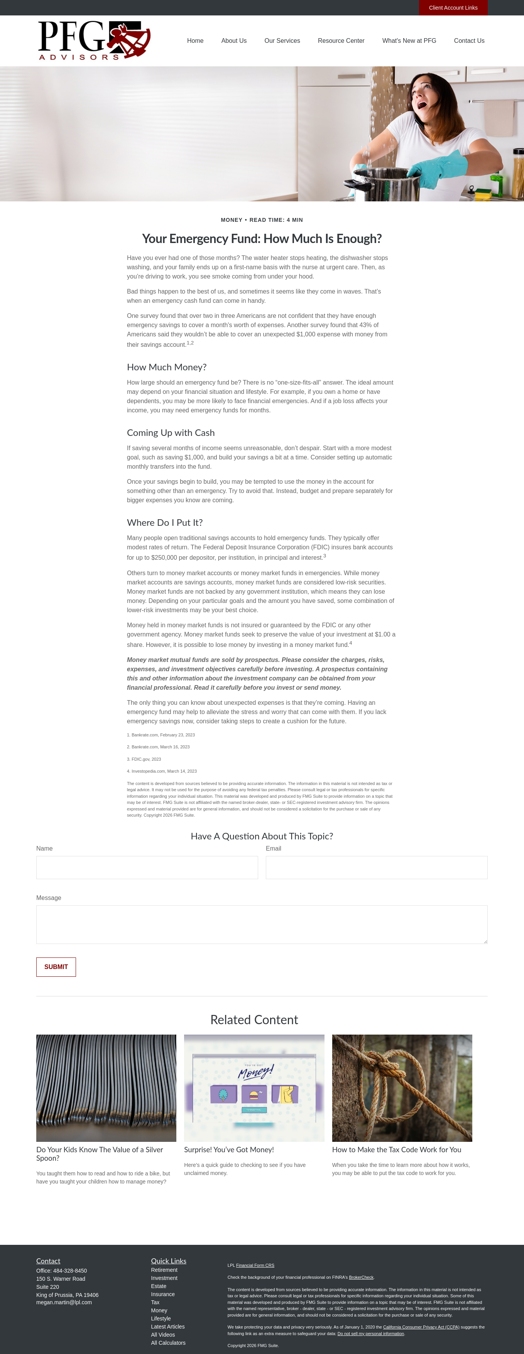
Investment (164, 1278)
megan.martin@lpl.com (64, 1302)
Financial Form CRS (255, 1265)
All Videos (163, 1335)
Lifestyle (161, 1318)
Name (44, 848)
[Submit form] (56, 967)
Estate (159, 1286)
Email (273, 848)
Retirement (164, 1270)
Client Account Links (453, 8)
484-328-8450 (70, 1271)
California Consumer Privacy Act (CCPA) (421, 1327)
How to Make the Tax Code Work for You (396, 1149)
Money (159, 1310)
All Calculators (168, 1343)
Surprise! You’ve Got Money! (229, 1149)
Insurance (163, 1294)
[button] (195, 41)
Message (48, 898)
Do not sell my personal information (371, 1333)
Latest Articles (168, 1327)
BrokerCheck (361, 1277)
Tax (155, 1302)
